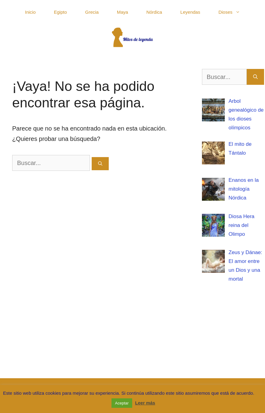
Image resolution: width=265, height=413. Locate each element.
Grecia (92, 12)
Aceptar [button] (122, 403)
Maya (122, 12)
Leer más (145, 402)
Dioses (233, 12)
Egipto (60, 12)
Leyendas (190, 12)
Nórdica (154, 12)
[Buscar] (100, 163)
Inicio (30, 12)
